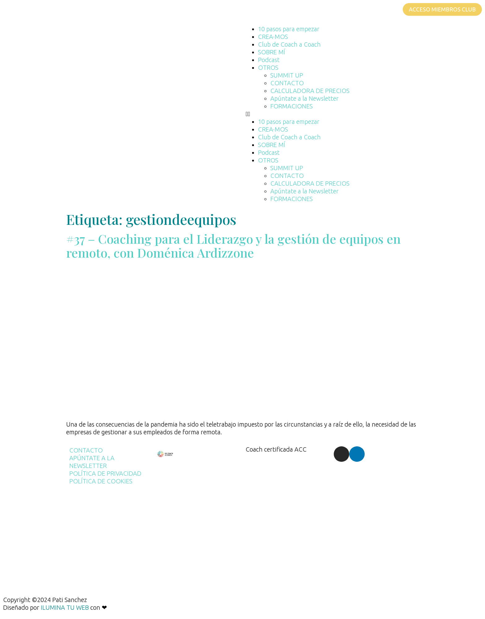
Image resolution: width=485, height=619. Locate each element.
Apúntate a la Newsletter (304, 98)
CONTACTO (287, 82)
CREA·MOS (273, 36)
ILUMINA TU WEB (65, 607)
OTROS (268, 67)
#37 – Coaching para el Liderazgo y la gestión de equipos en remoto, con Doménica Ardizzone (233, 245)
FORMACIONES (291, 106)
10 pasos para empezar (289, 28)
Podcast (269, 59)
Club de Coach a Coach (289, 44)
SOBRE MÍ (271, 52)
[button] (362, 114)
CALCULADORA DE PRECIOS (310, 90)
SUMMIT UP (286, 75)
